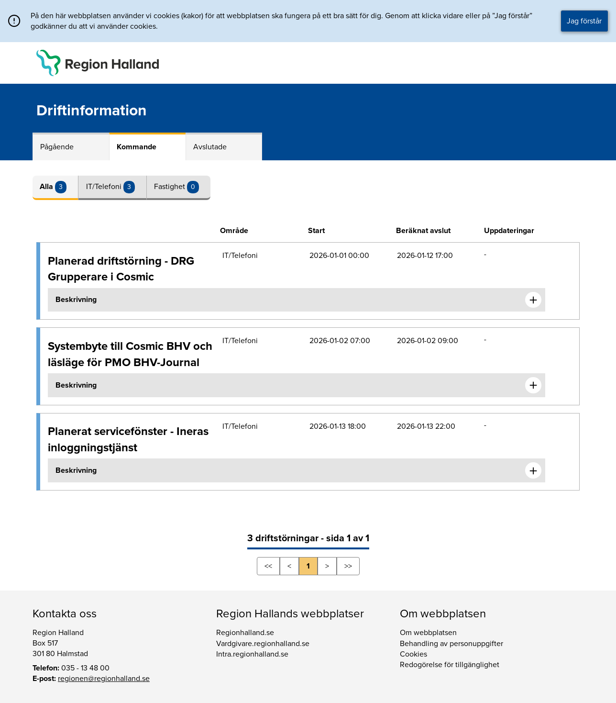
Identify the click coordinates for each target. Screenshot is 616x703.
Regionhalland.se (245, 632)
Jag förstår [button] (584, 21)
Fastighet (170, 186)
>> (348, 566)
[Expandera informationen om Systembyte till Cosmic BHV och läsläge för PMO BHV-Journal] (533, 385)
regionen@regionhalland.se (104, 678)
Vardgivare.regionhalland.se (262, 643)
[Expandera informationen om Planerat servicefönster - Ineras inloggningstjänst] (533, 470)
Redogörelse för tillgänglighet (449, 665)
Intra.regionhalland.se (252, 654)
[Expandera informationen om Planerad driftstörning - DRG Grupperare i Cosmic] (533, 300)
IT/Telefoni (104, 186)
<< (268, 566)
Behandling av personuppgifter (451, 643)
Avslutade (210, 147)
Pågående (57, 147)
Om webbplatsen (428, 632)
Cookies (413, 654)
